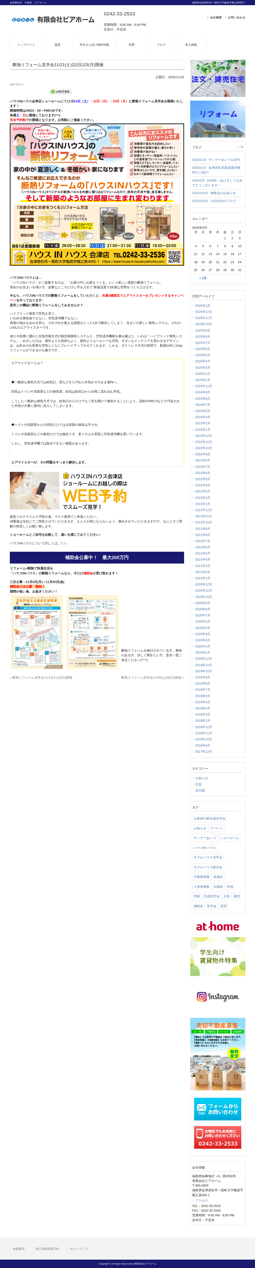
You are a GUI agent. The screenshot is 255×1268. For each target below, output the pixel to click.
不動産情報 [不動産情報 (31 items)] (202, 877)
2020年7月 (203, 615)
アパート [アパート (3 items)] (216, 828)
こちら (62, 543)
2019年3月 (203, 714)
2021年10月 (203, 522)
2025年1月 (203, 380)
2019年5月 (203, 702)
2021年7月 (203, 541)
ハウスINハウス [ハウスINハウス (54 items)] (205, 848)
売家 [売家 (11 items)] (197, 896)
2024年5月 (203, 411)
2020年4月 (203, 634)
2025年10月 (203, 324)
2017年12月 (203, 751)
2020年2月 (203, 646)
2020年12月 (203, 584)
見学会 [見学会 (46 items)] (211, 906)
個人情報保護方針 (47, 1249)
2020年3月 (203, 640)
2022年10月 (203, 448)
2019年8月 (203, 683)
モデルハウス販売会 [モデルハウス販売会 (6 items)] (208, 867)
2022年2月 (203, 498)
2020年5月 (203, 628)
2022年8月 (203, 460)
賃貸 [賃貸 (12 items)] (223, 906)
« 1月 (203, 278)
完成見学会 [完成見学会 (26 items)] (212, 896)
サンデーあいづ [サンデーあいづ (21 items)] (205, 838)
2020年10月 (203, 597)
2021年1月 (203, 578)
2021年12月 (203, 510)
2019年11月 (203, 665)
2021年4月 (203, 559)
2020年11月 (203, 590)
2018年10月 (203, 739)
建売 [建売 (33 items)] (237, 896)
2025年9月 (203, 330)
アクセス (201, 1200)
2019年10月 (203, 671)
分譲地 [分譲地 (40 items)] (218, 886)
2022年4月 (203, 485)
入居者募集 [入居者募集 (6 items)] (202, 886)
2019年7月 (203, 689)
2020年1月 (203, 652)
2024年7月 (203, 405)
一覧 (241, 147)
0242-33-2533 (119, 13)
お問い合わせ (236, 17)
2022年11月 (203, 442)
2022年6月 (203, 473)
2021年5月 (203, 553)
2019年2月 (203, 720)
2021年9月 (203, 529)
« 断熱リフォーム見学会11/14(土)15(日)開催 (41, 677)
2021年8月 (203, 535)
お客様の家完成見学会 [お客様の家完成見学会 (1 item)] (210, 818)
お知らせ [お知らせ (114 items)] (200, 828)
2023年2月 (203, 423)
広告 (198, 784)
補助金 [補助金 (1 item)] (198, 906)
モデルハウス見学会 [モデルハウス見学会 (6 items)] (208, 857)
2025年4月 (203, 361)
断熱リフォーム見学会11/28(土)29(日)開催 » (152, 677)
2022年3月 (203, 491)
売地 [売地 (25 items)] (230, 886)
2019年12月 (203, 658)
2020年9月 (203, 603)
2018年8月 (203, 745)
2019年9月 (203, 677)
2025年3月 (203, 367)
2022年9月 (203, 454)
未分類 (200, 790)
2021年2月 (203, 572)
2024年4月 (203, 417)
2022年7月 (203, 467)
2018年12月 (203, 727)
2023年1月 (203, 429)
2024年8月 (203, 398)
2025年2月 (203, 374)
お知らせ (201, 778)
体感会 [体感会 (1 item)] (218, 877)
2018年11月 (203, 733)
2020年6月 (203, 621)
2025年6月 (203, 349)
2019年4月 (203, 708)
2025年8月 (203, 336)
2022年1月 (203, 504)
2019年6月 (203, 696)
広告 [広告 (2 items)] (227, 896)
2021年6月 (203, 547)
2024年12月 (203, 386)
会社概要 (216, 17)
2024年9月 (203, 392)
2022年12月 (203, 436)
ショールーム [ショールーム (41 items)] (229, 838)
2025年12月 (203, 312)
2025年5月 (203, 355)
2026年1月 (203, 305)
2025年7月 (203, 343)
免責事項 (19, 1249)
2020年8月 (203, 609)
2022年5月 (203, 479)
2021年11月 (203, 516)
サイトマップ (79, 1249)
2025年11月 (203, 318)
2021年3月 (203, 566)
